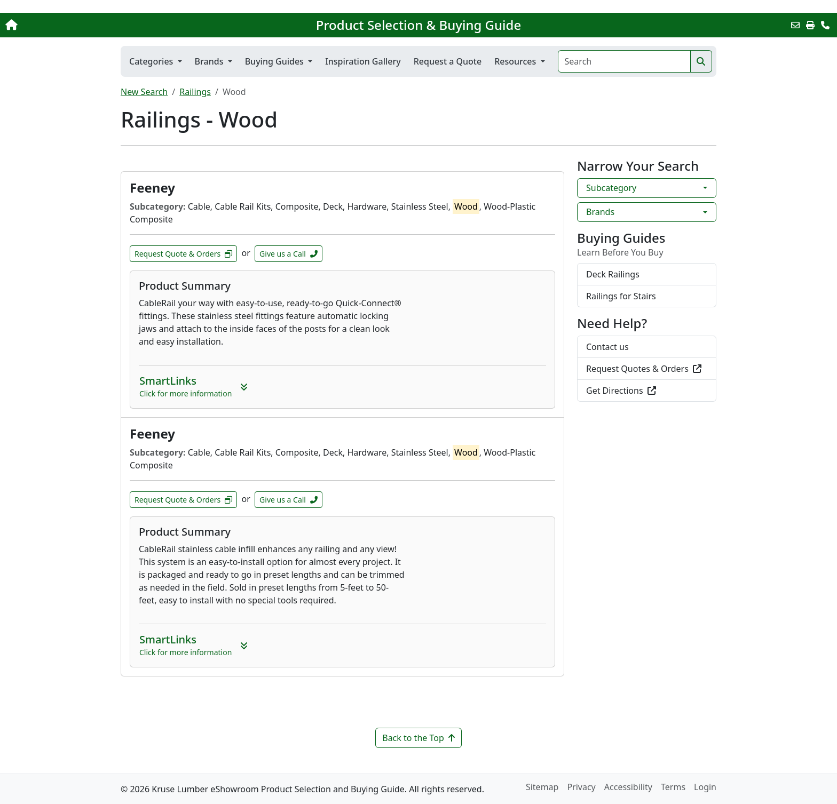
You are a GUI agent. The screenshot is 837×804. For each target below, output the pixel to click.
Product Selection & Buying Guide (418, 25)
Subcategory (611, 188)
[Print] (810, 25)
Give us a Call (288, 254)
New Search (144, 92)
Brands (600, 212)
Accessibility (628, 787)
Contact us (607, 347)
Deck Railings (612, 274)
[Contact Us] (825, 25)
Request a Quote (447, 61)
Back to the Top (418, 738)
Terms (673, 787)
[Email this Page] (795, 25)
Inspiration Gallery (363, 61)
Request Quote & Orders (183, 254)
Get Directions (621, 390)
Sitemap (542, 787)
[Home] (87, 25)
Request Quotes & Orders (643, 369)
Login (705, 787)
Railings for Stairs (621, 296)
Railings (195, 92)
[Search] (624, 61)
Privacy (581, 787)
